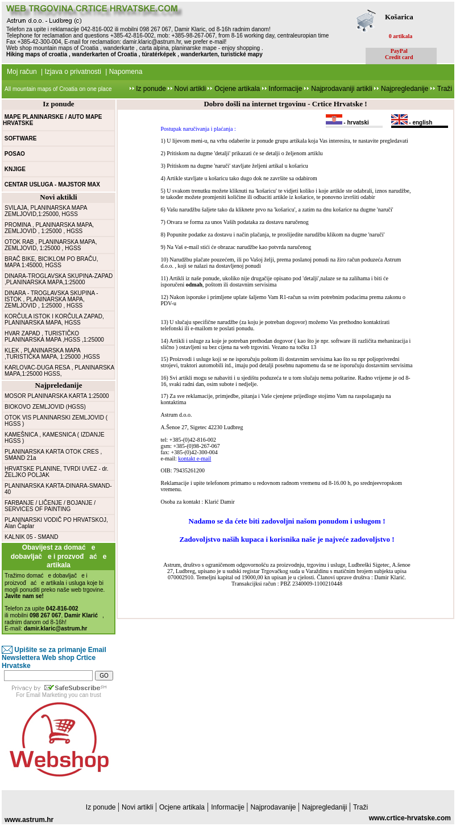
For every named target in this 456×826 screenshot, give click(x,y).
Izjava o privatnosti (72, 72)
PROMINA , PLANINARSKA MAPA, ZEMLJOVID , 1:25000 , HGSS (49, 228)
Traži (444, 89)
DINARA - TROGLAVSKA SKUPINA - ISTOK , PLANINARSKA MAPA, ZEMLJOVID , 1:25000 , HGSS (51, 299)
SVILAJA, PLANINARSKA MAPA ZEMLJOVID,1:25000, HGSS (46, 211)
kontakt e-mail (194, 458)
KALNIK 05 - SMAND (31, 537)
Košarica (399, 17)
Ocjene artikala (237, 89)
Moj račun (22, 72)
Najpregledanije (405, 89)
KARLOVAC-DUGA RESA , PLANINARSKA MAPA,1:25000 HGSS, (59, 370)
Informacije (284, 89)
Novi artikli (190, 89)
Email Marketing (46, 695)
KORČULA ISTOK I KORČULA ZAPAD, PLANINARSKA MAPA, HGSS (54, 319)
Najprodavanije (273, 807)
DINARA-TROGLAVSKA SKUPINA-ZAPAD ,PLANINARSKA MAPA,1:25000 (59, 279)
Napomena (126, 72)
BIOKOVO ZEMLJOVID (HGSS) (45, 407)
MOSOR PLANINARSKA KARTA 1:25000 (57, 396)
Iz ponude (151, 89)
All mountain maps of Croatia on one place (58, 89)
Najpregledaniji (325, 807)
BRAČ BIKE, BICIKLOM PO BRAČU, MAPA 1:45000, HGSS (51, 262)
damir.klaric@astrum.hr (152, 42)
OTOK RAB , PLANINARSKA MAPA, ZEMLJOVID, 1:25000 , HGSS (51, 245)
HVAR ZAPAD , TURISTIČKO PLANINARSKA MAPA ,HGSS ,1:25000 (54, 336)
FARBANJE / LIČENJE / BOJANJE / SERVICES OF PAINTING (50, 506)
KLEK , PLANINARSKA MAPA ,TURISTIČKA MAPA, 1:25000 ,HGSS (52, 353)
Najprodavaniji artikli (342, 89)
